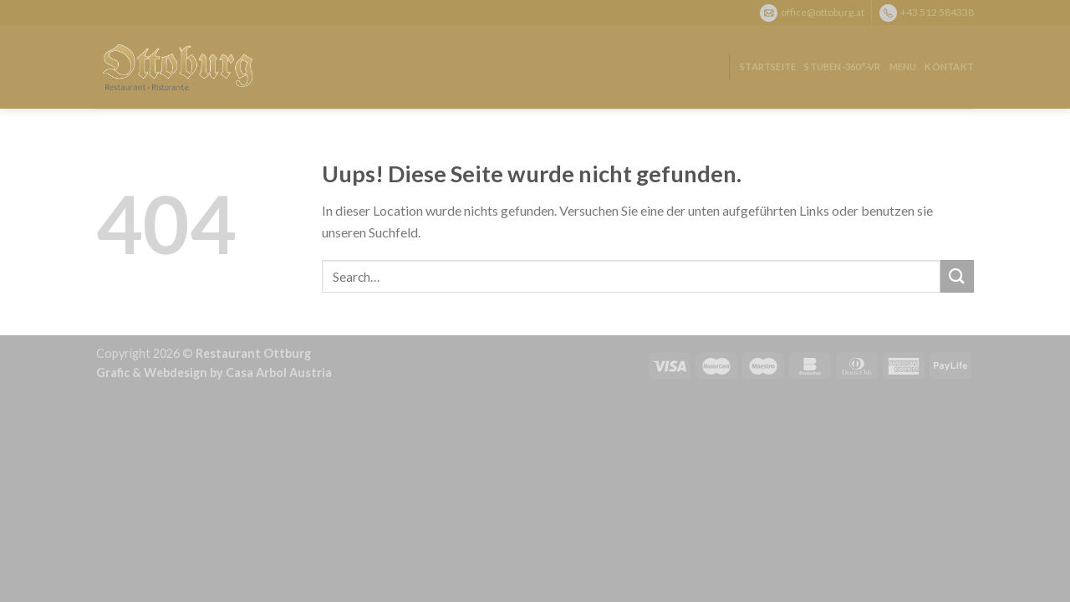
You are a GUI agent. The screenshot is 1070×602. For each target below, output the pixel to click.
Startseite (768, 66)
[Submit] (957, 276)
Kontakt (949, 66)
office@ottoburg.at (822, 11)
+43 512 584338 (937, 11)
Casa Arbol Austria (279, 372)
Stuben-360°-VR (842, 66)
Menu (903, 66)
